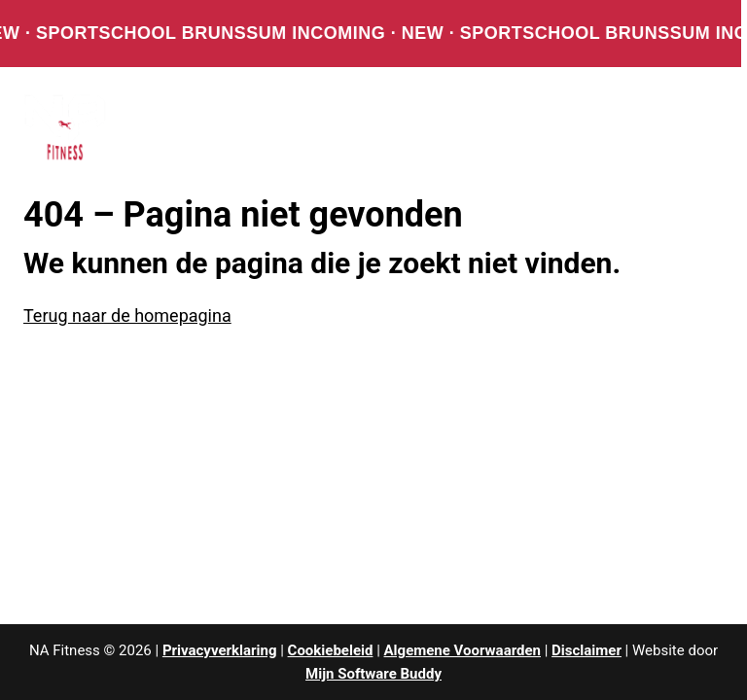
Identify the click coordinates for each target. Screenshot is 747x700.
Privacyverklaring (219, 650)
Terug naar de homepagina (127, 315)
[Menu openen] (698, 127)
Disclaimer (586, 650)
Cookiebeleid (331, 650)
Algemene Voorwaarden (462, 650)
